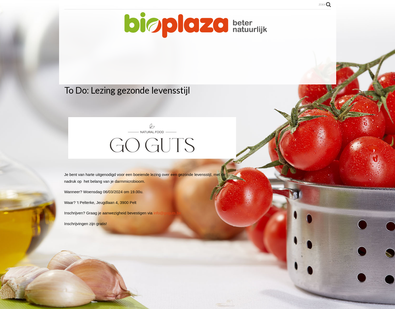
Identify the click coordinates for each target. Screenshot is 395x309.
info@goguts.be (167, 213)
